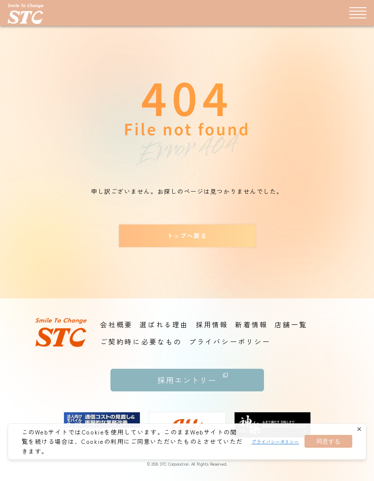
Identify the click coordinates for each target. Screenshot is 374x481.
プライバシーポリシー (275, 441)
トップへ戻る (187, 235)
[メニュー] (357, 12)
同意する (328, 441)
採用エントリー (192, 377)
